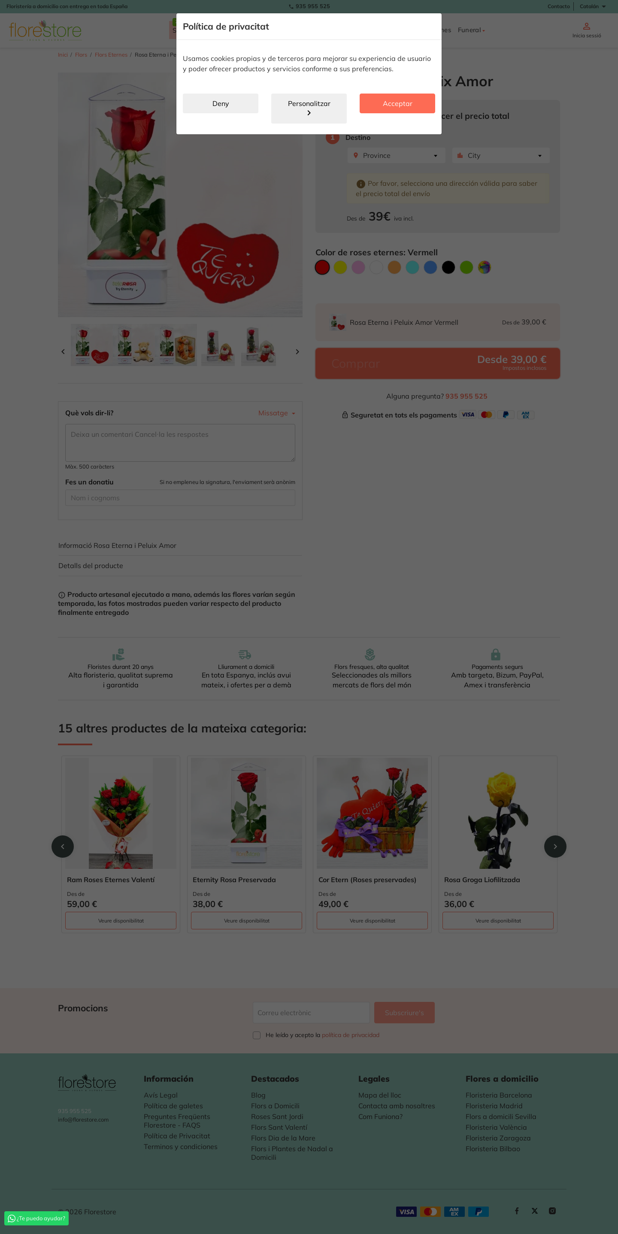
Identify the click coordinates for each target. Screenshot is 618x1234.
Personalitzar (309, 108)
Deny (220, 103)
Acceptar (397, 103)
